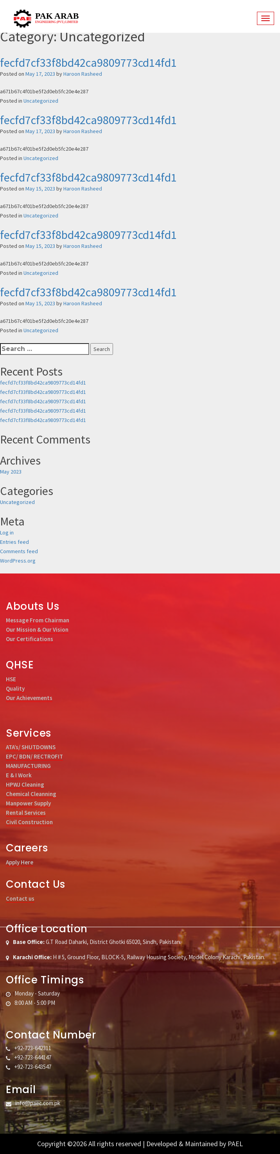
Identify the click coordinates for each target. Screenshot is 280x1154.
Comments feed (19, 551)
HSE (11, 679)
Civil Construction (29, 822)
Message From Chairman (37, 620)
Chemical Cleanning (31, 794)
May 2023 (11, 471)
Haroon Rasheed (82, 73)
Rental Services (26, 812)
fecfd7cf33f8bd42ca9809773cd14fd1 (88, 62)
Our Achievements (29, 698)
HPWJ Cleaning (25, 784)
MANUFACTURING (28, 765)
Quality (15, 688)
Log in (7, 532)
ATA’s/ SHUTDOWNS (31, 747)
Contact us (20, 898)
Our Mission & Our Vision (37, 629)
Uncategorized (40, 100)
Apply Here (19, 862)
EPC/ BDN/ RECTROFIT (34, 756)
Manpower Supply (28, 803)
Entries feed (14, 541)
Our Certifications (29, 639)
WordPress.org (18, 560)
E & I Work (19, 775)
